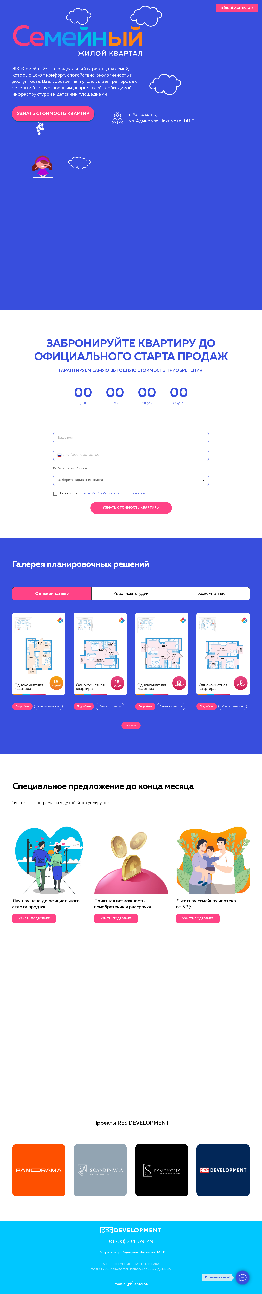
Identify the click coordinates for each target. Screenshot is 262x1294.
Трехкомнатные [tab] (210, 594)
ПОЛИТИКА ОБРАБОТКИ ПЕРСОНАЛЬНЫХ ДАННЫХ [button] (131, 1269)
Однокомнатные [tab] (52, 594)
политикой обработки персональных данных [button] (112, 493)
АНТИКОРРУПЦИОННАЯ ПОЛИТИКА (131, 1264)
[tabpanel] (131, 679)
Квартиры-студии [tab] (131, 594)
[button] (48, 706)
